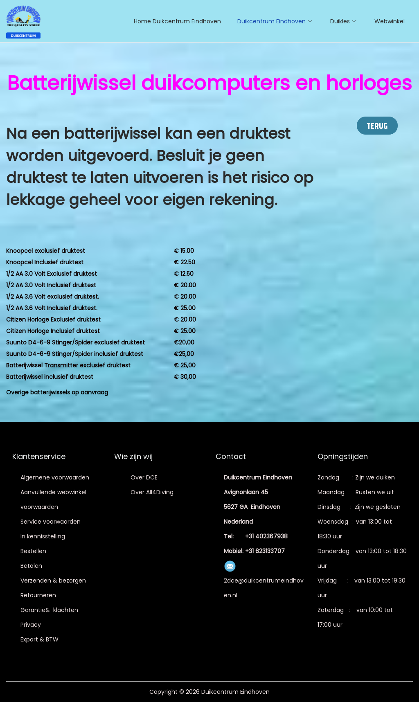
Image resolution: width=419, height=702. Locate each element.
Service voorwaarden (50, 522)
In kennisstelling (42, 536)
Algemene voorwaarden (54, 477)
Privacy (30, 625)
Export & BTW (39, 639)
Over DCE (144, 477)
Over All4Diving (152, 492)
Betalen (31, 566)
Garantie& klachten (49, 610)
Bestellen (33, 551)
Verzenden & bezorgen (53, 580)
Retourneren (38, 595)
